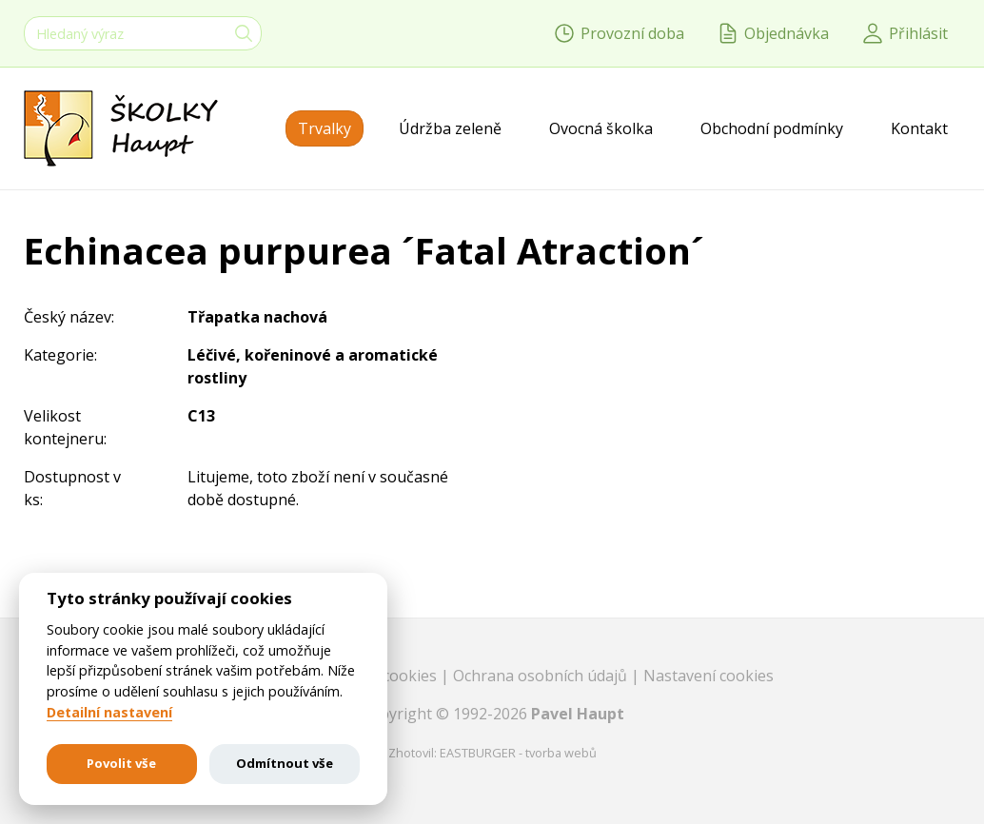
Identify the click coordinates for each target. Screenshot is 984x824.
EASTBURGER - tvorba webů (518, 752)
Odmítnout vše (284, 763)
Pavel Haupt (577, 713)
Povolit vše (121, 763)
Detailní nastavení (109, 712)
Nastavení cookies (708, 675)
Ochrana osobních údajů (542, 675)
